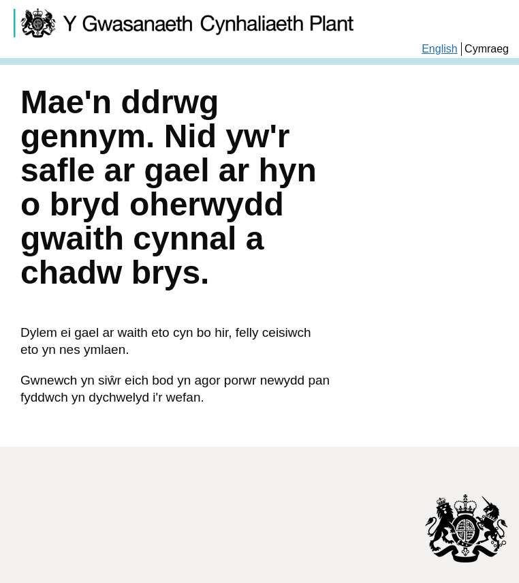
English (439, 49)
